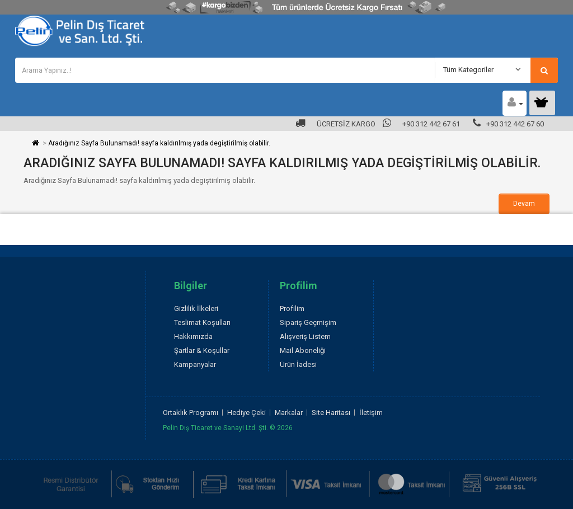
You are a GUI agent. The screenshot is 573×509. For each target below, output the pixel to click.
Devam (524, 204)
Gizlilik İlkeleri (196, 308)
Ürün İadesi (298, 364)
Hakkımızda (193, 336)
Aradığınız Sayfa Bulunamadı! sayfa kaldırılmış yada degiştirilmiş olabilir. (159, 143)
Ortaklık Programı (190, 412)
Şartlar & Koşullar (201, 350)
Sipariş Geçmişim (308, 322)
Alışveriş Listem (305, 336)
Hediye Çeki (246, 412)
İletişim (371, 412)
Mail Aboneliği (303, 350)
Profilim (292, 308)
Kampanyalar (195, 364)
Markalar (289, 412)
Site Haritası (331, 412)
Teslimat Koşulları (202, 322)
